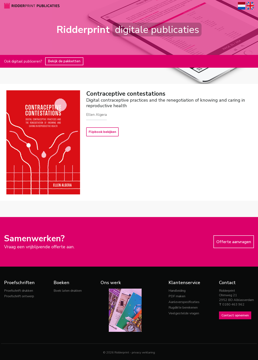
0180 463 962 (233, 304)
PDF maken (177, 296)
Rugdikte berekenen (183, 307)
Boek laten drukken (68, 290)
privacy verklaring (143, 352)
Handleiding (177, 290)
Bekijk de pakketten (64, 61)
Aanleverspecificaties (184, 302)
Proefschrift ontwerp (19, 296)
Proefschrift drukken (18, 290)
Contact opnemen (235, 315)
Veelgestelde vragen (184, 313)
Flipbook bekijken (103, 132)
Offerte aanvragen (233, 242)
